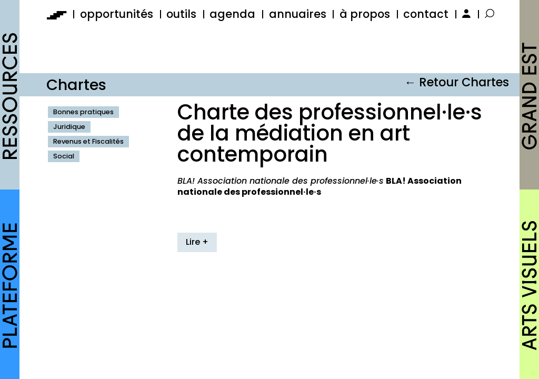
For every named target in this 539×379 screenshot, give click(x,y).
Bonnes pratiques (83, 111)
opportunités (116, 14)
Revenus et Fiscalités (88, 141)
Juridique (69, 126)
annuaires (297, 14)
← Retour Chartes (456, 82)
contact (425, 14)
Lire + (197, 242)
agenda (232, 14)
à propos (365, 14)
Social (63, 156)
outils (181, 14)
